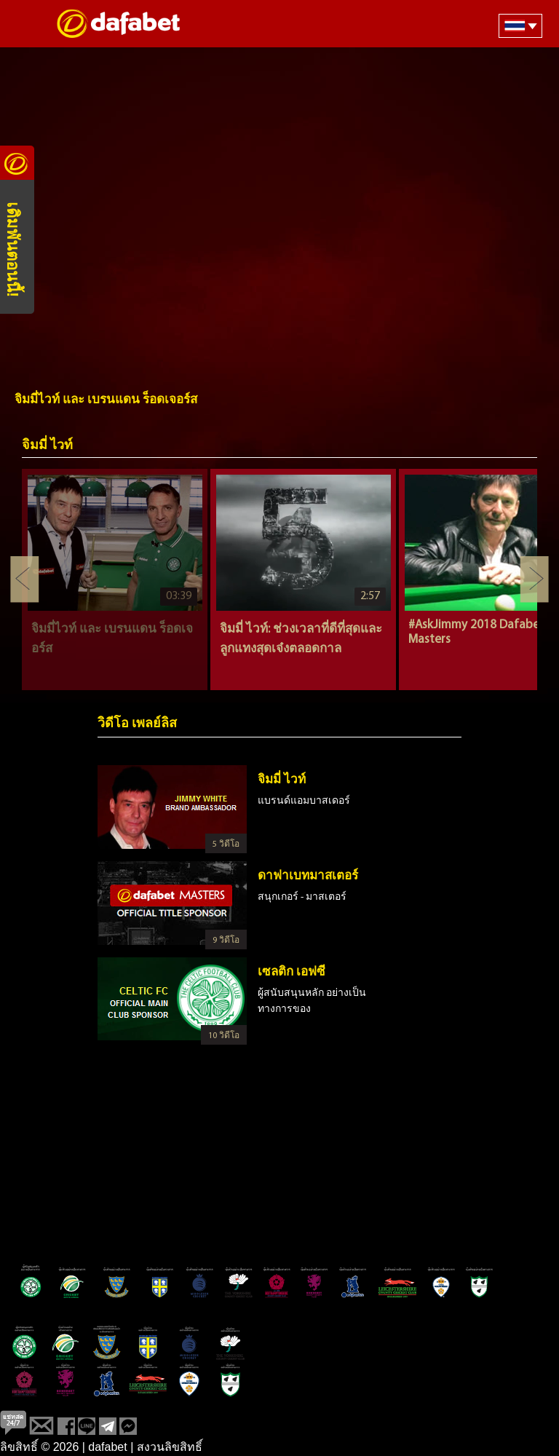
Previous (24, 579)
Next (534, 579)
